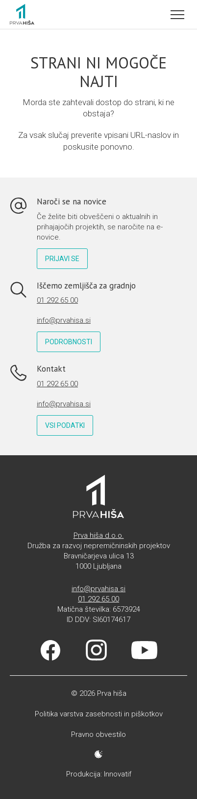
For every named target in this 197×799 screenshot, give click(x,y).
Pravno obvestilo (98, 734)
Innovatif (117, 774)
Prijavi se (62, 259)
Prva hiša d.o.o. (99, 535)
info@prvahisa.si (64, 320)
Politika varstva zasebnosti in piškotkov (99, 714)
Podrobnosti (68, 342)
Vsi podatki (65, 425)
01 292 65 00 (57, 300)
